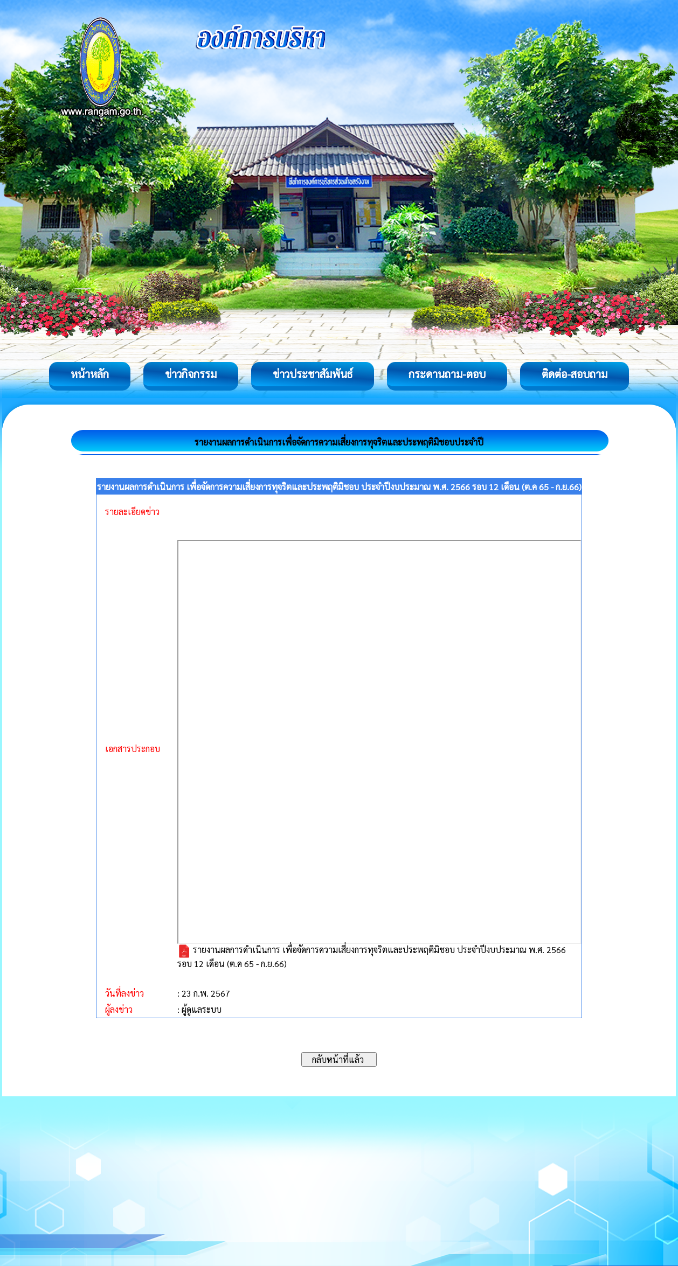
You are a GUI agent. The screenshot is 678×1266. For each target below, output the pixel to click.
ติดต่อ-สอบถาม (574, 374)
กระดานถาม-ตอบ (447, 374)
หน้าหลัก (90, 374)
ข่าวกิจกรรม (191, 374)
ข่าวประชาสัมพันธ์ (312, 374)
